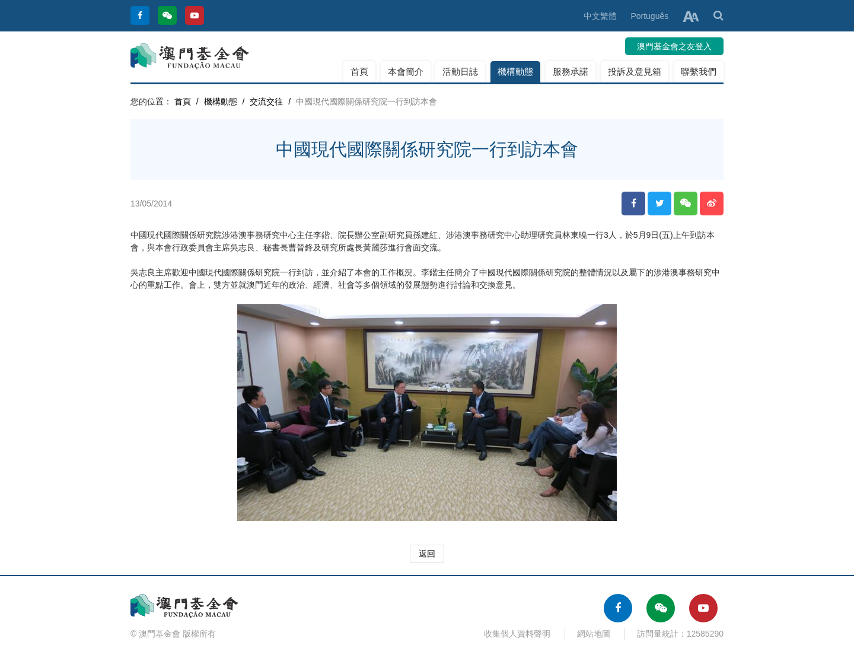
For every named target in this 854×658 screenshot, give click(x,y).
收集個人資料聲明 (517, 633)
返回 (427, 553)
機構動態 (515, 71)
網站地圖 (593, 633)
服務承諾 (570, 71)
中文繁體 (600, 16)
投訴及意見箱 (634, 71)
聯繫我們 (698, 71)
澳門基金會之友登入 (674, 46)
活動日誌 (460, 71)
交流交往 (266, 101)
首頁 (359, 71)
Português (649, 16)
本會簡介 (405, 71)
